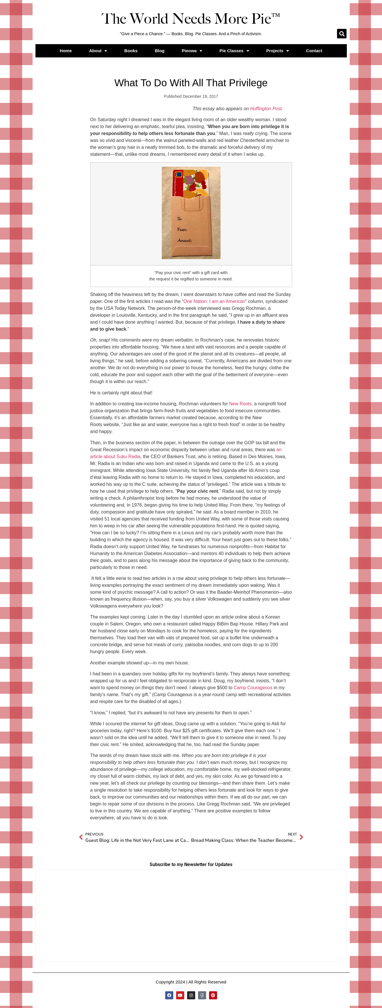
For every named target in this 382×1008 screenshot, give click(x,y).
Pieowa (192, 51)
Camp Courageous (253, 687)
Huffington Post (266, 108)
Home (66, 50)
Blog (159, 50)
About (98, 51)
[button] (342, 33)
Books (131, 50)
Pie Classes (234, 51)
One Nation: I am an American (214, 301)
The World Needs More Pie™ (191, 18)
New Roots (240, 403)
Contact (314, 50)
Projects (277, 51)
